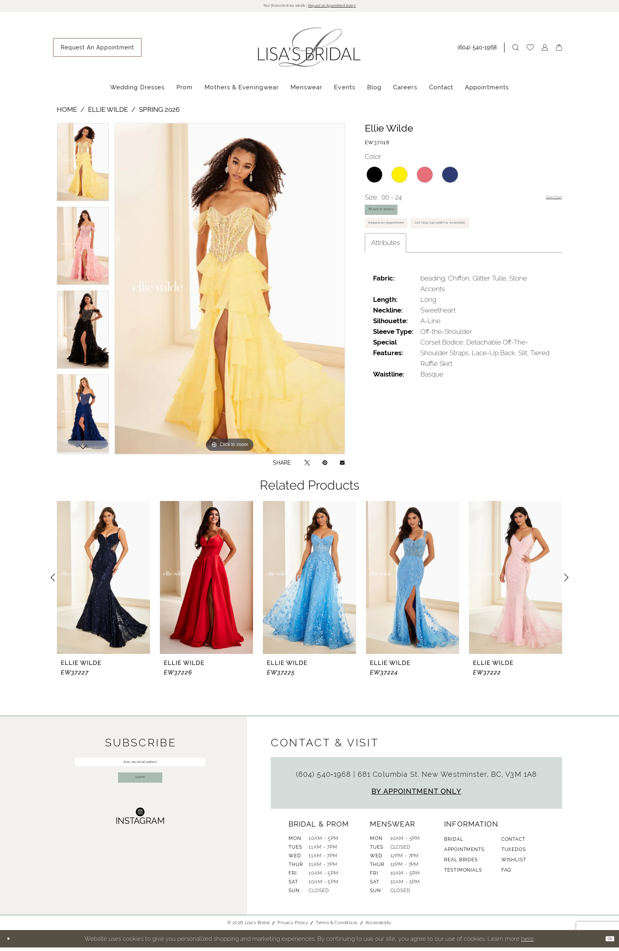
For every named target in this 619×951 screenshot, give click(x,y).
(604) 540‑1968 (324, 778)
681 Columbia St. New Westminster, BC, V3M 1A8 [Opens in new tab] (447, 778)
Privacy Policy (293, 926)
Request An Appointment (405, 246)
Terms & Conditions (336, 926)
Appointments (464, 853)
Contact (513, 843)
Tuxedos (513, 853)
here (527, 942)
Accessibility (379, 926)
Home (67, 113)
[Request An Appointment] (97, 50)
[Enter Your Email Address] (140, 769)
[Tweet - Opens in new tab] (307, 466)
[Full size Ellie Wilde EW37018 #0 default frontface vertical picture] (230, 292)
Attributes (385, 295)
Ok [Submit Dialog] (606, 942)
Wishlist (513, 863)
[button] (545, 51)
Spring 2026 (159, 113)
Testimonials (463, 873)
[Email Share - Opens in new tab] (342, 466)
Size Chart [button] (546, 201)
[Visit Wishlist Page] (530, 51)
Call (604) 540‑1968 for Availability (418, 271)
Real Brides (460, 863)
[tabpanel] (83, 168)
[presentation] (103, 581)
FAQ (506, 873)
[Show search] (515, 51)
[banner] (309, 51)
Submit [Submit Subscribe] (140, 799)
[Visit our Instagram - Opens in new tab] (140, 841)
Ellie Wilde (108, 113)
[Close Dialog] (12, 942)
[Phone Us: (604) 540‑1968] (479, 51)
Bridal (453, 843)
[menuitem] (97, 50)
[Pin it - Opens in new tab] (325, 466)
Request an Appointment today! (352, 7)
